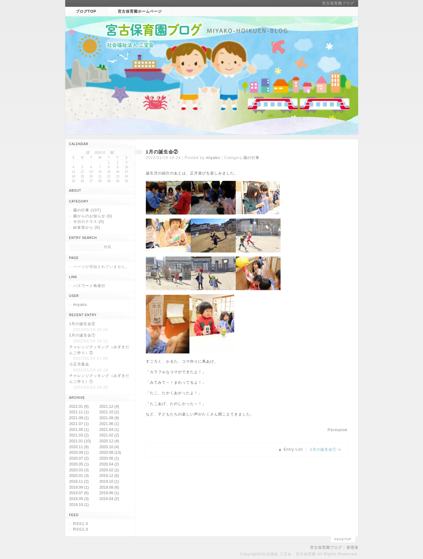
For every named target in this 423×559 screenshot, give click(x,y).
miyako (213, 158)
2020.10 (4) (109, 447)
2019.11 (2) (79, 481)
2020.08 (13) (110, 452)
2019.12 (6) (109, 475)
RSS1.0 (80, 524)
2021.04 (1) (109, 430)
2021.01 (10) (80, 441)
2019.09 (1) (79, 487)
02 (112, 152)
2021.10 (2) (109, 412)
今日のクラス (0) (88, 221)
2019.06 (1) (109, 493)
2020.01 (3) (79, 475)
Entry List (293, 449)
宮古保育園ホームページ (140, 11)
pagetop (343, 539)
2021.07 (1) (79, 424)
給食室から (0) (86, 227)
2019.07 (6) (79, 493)
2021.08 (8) (109, 418)
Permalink (337, 430)
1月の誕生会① (323, 449)
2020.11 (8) (79, 447)
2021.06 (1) (109, 424)
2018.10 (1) (79, 505)
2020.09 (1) (79, 452)
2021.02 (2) (109, 435)
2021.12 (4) (109, 406)
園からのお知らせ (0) (92, 216)
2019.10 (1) (109, 481)
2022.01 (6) (79, 406)
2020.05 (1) (79, 464)
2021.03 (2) (79, 435)
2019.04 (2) (109, 499)
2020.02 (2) (109, 470)
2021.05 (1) (79, 430)
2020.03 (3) (79, 470)
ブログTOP (86, 11)
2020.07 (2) (79, 458)
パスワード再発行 (89, 286)
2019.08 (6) (109, 487)
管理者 (352, 547)
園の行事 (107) (87, 210)
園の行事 (251, 158)
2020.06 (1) (109, 458)
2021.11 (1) (79, 412)
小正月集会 (79, 364)
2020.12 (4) (109, 441)
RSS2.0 (80, 529)
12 (88, 152)
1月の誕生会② (162, 151)
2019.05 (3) (79, 499)
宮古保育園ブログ (338, 3)
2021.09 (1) (79, 418)
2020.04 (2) (109, 464)
